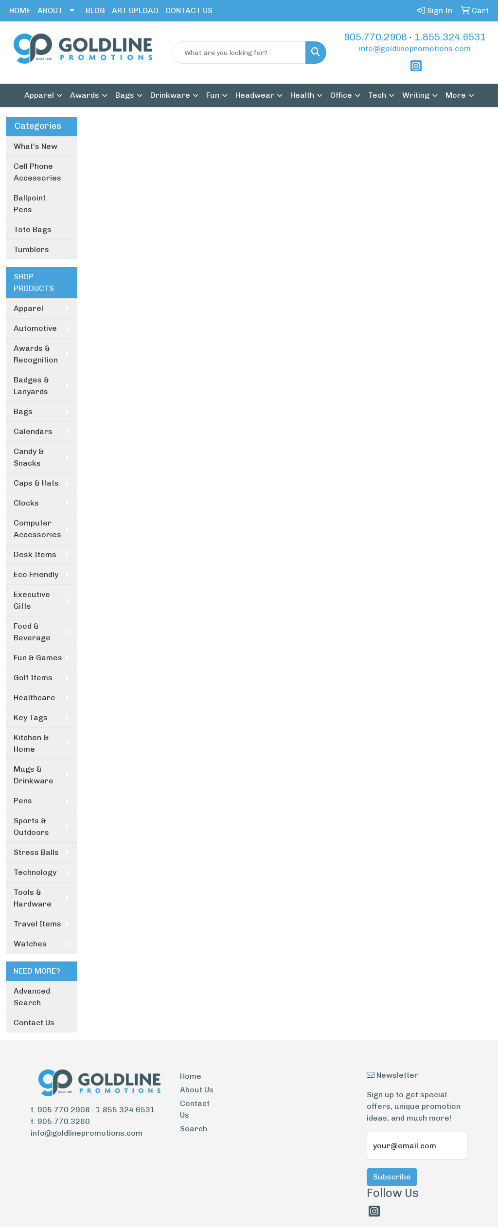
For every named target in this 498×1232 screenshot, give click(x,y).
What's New (35, 146)
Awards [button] (84, 95)
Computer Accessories (37, 528)
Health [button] (302, 95)
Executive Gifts (32, 600)
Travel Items (37, 923)
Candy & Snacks (29, 457)
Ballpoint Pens (30, 203)
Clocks (26, 502)
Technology (35, 872)
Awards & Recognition (36, 354)
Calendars (33, 431)
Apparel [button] (39, 95)
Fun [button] (212, 95)
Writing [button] (415, 95)
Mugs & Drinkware (33, 774)
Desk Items (35, 554)
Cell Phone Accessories (37, 172)
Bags (23, 411)
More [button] (455, 95)
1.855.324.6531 (450, 37)
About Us (196, 1089)
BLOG (95, 10)
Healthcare (34, 697)
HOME (20, 10)
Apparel (28, 308)
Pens (23, 800)
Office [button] (341, 95)
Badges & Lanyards (31, 385)
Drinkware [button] (170, 95)
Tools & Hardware (33, 898)
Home (190, 1076)
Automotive (35, 328)
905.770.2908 (375, 37)
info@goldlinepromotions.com (415, 48)
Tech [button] (377, 95)
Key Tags (31, 717)
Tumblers (31, 249)
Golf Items (33, 677)
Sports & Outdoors (31, 826)
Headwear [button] (254, 95)
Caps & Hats (36, 483)
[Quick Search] (238, 52)
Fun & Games (38, 657)
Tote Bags (33, 229)
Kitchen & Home (31, 743)
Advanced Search (32, 996)
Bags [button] (124, 95)
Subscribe (392, 1176)
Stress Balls (36, 852)
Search (193, 1128)
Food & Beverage (32, 631)
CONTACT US (189, 10)
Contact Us (34, 1022)
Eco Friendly (36, 574)
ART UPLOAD (135, 10)
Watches (30, 943)
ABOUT (50, 10)
